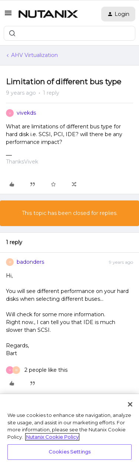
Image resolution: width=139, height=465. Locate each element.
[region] (69, 429)
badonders (30, 262)
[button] (8, 15)
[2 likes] (36, 370)
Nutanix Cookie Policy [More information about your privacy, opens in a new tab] (52, 437)
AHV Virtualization (34, 55)
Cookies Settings (69, 452)
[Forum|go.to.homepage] (48, 14)
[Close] (130, 404)
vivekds (26, 112)
